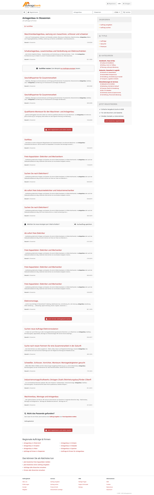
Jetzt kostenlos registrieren (114, 121)
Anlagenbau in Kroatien (31, 446)
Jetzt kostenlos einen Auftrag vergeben (36, 465)
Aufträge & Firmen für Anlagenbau (72, 451)
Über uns (24, 481)
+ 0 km (116, 12)
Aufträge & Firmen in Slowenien (34, 451)
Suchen (126, 12)
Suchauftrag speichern (83, 224)
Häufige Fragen (82, 481)
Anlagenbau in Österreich (32, 443)
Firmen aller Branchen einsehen (34, 470)
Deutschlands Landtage (56, 489)
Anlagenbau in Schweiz (69, 443)
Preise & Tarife (54, 487)
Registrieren (111, 3)
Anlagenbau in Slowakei (69, 446)
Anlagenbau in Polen (31, 448)
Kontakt (24, 487)
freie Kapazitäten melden (69, 416)
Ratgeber (24, 489)
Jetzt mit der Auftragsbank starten (58, 319)
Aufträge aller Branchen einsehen (35, 467)
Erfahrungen (25, 484)
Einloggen (126, 3)
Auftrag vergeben (54, 416)
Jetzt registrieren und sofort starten (58, 130)
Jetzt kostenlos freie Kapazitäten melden (37, 462)
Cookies (108, 484)
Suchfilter (28, 26)
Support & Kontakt (83, 484)
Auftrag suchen (105, 27)
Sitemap (80, 487)
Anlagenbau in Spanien (69, 448)
